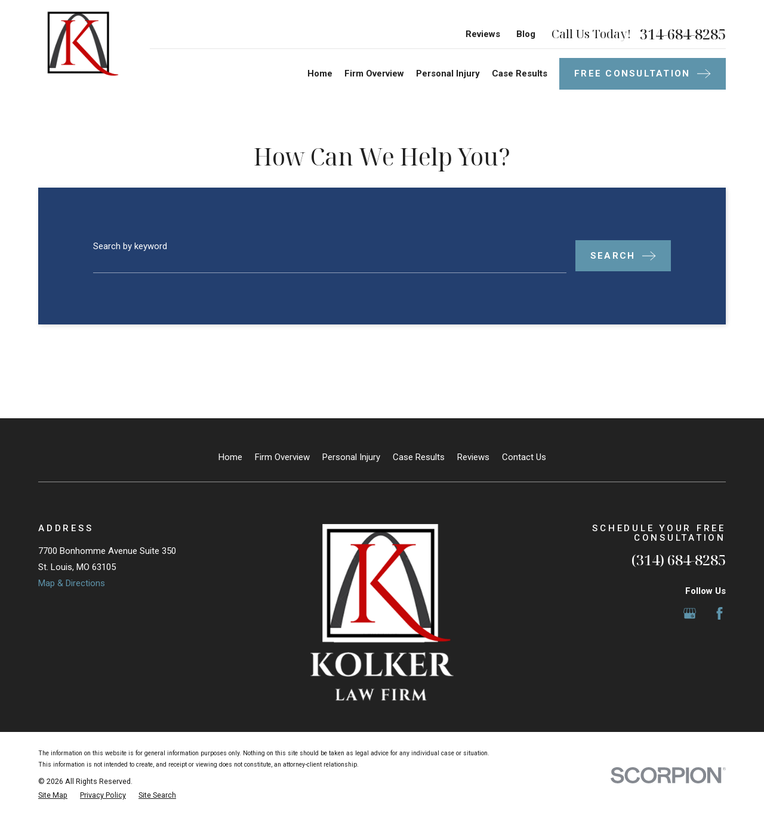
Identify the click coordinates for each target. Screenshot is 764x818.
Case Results (419, 457)
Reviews (483, 34)
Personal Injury (351, 457)
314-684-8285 (683, 34)
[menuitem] (52, 795)
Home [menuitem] (319, 73)
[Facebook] (719, 613)
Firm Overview (282, 457)
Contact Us (524, 457)
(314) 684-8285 (678, 559)
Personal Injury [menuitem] (448, 73)
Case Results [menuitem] (519, 73)
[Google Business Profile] (689, 613)
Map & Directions (71, 583)
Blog (525, 34)
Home (230, 457)
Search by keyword (130, 246)
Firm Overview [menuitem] (374, 73)
